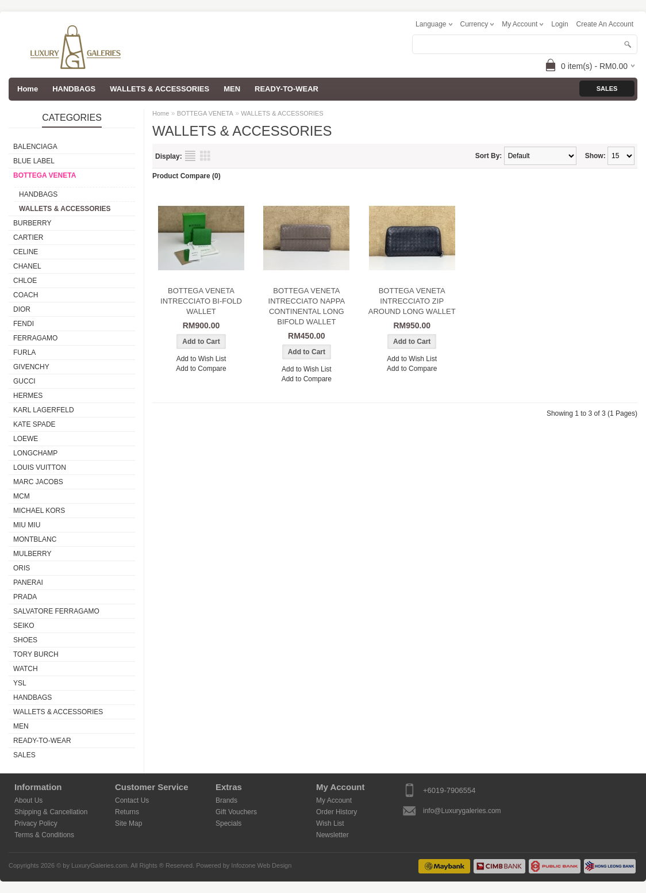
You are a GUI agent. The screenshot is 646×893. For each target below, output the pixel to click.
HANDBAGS (73, 89)
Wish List (330, 823)
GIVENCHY (31, 367)
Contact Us (132, 800)
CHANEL (27, 266)
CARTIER (28, 237)
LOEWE (25, 439)
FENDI (23, 324)
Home (160, 113)
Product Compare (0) (186, 176)
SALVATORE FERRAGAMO (56, 611)
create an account (604, 24)
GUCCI (24, 381)
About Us (28, 800)
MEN (232, 89)
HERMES (28, 396)
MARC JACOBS (38, 482)
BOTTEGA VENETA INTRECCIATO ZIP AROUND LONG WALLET (412, 301)
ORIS (21, 568)
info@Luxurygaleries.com (462, 811)
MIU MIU (26, 525)
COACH (25, 295)
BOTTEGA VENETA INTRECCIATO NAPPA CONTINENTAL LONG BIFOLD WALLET (306, 306)
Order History (336, 812)
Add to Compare (201, 369)
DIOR (21, 309)
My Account (334, 800)
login (559, 24)
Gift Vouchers (236, 812)
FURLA (24, 352)
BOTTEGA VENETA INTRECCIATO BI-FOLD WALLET (201, 301)
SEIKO (23, 626)
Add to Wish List (201, 359)
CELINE (25, 252)
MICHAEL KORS (39, 511)
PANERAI (28, 582)
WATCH (25, 669)
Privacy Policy (35, 823)
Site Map (128, 823)
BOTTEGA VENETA (44, 175)
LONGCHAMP (35, 453)
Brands (226, 800)
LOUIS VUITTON (39, 467)
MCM (21, 496)
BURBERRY (32, 223)
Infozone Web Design (261, 865)
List (190, 156)
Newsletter (332, 835)
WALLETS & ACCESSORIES (159, 89)
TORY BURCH (36, 654)
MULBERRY (32, 554)
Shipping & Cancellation (50, 812)
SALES (24, 755)
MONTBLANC (34, 539)
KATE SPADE (34, 424)
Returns (127, 812)
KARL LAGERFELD (43, 410)
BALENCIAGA (35, 147)
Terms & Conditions (44, 835)
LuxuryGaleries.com (99, 865)
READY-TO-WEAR (286, 89)
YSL (19, 683)
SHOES (25, 640)
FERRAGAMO (35, 338)
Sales (607, 88)
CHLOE (25, 281)
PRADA (25, 597)
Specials (228, 823)
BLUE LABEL (34, 161)
